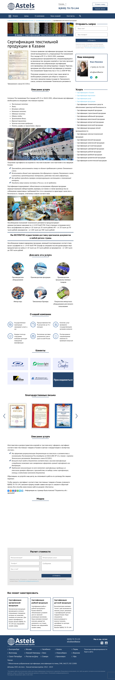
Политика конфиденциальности (95, 649)
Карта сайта (88, 652)
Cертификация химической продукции (90, 143)
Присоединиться (63, 379)
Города (10, 660)
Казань (61, 4)
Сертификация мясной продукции (89, 140)
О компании (39, 16)
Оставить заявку (100, 4)
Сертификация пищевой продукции (89, 110)
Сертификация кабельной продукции (90, 116)
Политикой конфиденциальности (29, 581)
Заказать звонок (100, 9)
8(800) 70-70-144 (69, 8)
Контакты (71, 16)
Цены (26, 16)
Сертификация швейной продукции (89, 155)
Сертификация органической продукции (15, 603)
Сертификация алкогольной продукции (91, 119)
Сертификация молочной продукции (90, 125)
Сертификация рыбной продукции (89, 152)
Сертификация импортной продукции (90, 122)
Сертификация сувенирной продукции (90, 149)
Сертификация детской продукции (89, 146)
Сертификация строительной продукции (91, 113)
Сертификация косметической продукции (92, 160)
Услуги (15, 16)
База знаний (55, 16)
